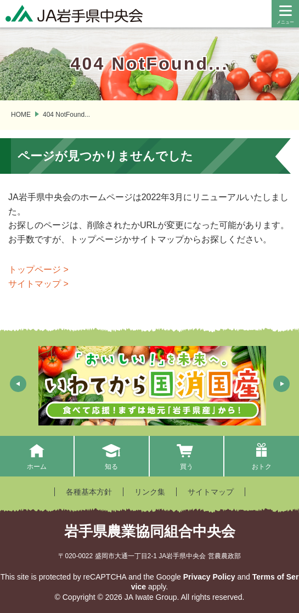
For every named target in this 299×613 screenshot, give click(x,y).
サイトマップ (211, 491)
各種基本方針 (89, 491)
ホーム (36, 455)
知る (111, 455)
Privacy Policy (209, 576)
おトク (262, 455)
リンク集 (149, 491)
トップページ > (38, 269)
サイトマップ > (38, 283)
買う (186, 455)
